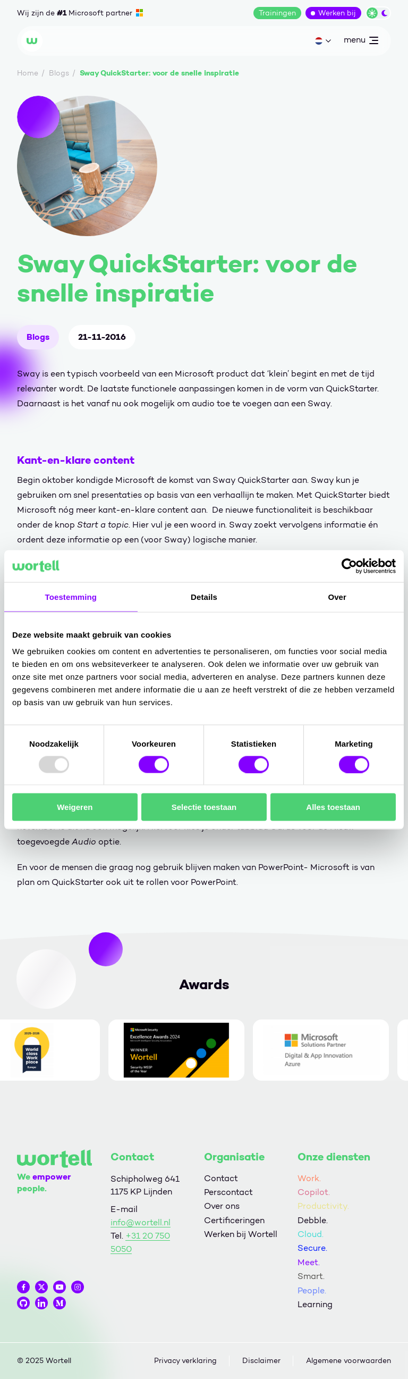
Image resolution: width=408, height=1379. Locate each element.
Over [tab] (337, 596)
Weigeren (74, 807)
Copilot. (314, 1192)
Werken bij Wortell (240, 1234)
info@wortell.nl (140, 1222)
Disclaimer (261, 1360)
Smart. (311, 1276)
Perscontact (228, 1192)
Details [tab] (204, 596)
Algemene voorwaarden (348, 1360)
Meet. (309, 1262)
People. (312, 1290)
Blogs (38, 336)
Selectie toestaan (204, 807)
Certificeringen (234, 1220)
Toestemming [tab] (71, 596)
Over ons (222, 1206)
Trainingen (277, 13)
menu (360, 42)
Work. (309, 1178)
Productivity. (323, 1206)
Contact (221, 1178)
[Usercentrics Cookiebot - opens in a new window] (349, 566)
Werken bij (337, 13)
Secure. (312, 1248)
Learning (315, 1304)
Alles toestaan (333, 807)
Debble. (313, 1220)
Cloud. (311, 1234)
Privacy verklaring (185, 1360)
